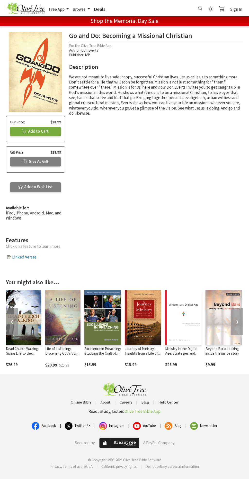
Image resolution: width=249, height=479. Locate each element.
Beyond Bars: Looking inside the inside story (222, 351)
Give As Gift (35, 162)
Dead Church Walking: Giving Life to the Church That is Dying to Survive (22, 355)
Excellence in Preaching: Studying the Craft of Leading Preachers (102, 353)
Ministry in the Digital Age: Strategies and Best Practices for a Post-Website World (181, 355)
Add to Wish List (35, 187)
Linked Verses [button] (24, 257)
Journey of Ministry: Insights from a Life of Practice (141, 353)
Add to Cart (35, 131)
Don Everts (89, 50)
